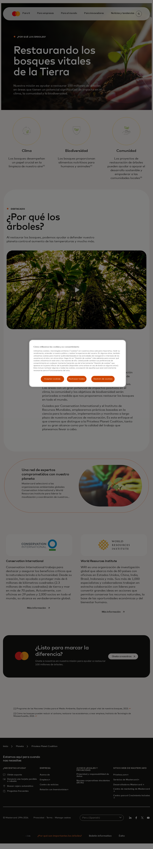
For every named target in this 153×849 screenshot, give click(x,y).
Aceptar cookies (52, 379)
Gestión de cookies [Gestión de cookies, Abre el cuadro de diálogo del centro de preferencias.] (103, 379)
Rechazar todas (77, 379)
